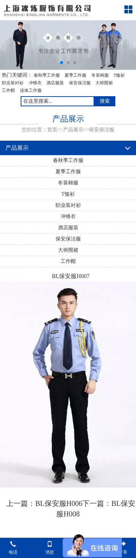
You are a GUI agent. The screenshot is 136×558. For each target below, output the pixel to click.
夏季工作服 (75, 75)
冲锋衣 (35, 82)
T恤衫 (119, 75)
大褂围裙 (104, 82)
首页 (52, 129)
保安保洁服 (80, 82)
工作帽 (8, 90)
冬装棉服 (100, 75)
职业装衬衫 (13, 82)
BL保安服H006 (58, 503)
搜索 (105, 101)
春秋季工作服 (47, 75)
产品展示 (73, 129)
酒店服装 (55, 82)
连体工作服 (31, 90)
